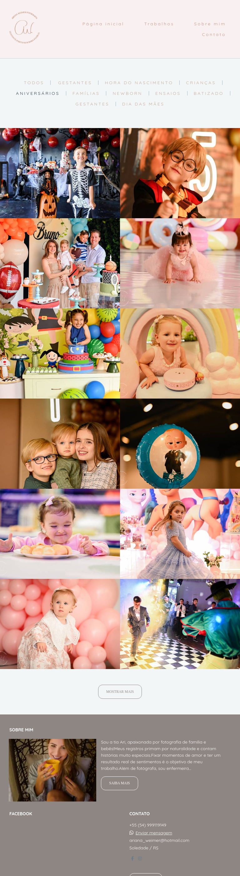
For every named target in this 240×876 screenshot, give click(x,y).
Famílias (86, 93)
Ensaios (168, 93)
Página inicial (103, 24)
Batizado (209, 93)
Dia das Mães (143, 104)
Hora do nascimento (139, 82)
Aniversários (38, 93)
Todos (34, 82)
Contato (214, 34)
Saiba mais (119, 780)
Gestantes (75, 82)
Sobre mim (210, 24)
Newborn (127, 93)
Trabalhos (159, 24)
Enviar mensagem (154, 829)
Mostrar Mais (120, 692)
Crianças (201, 82)
